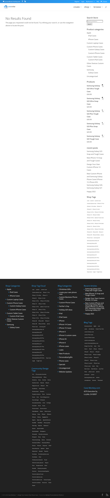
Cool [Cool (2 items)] (40, 405)
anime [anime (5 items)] (44, 380)
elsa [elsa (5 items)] (39, 414)
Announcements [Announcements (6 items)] (88, 326)
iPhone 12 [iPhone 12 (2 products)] (99, 206)
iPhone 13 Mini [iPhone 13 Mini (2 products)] (96, 214)
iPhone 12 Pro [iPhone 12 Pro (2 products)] (90, 212)
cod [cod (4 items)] (44, 402)
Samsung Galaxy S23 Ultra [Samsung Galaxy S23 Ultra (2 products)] (93, 269)
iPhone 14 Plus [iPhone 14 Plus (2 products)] (96, 220)
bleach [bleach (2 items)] (43, 385)
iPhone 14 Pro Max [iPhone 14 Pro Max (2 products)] (99, 223)
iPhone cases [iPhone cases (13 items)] (87, 366)
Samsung (90, 70)
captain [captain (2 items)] (42, 391)
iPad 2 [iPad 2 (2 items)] (85, 349)
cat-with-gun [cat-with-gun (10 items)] (36, 400)
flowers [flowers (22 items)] (49, 414)
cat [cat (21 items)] (38, 397)
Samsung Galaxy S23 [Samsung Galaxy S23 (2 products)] (92, 263)
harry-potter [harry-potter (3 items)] (47, 422)
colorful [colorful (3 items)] (34, 405)
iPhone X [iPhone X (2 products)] (101, 231)
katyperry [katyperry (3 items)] (43, 431)
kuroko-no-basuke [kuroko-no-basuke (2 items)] (43, 434)
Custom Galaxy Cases (96, 49)
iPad (60, 313)
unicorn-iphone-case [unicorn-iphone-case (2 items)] (37, 477)
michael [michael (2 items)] (49, 439)
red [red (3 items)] (40, 457)
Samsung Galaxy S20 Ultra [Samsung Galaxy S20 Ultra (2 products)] (93, 251)
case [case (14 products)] (88, 200)
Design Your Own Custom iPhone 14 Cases (93, 167)
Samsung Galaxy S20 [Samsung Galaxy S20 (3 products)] (92, 243)
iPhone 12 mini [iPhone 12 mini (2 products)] (96, 209)
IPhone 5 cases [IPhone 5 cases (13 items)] (88, 354)
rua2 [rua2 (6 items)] (46, 459)
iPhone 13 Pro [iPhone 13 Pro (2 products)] (90, 217)
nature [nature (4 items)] (39, 445)
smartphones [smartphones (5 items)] (87, 380)
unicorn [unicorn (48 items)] (34, 471)
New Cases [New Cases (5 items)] (87, 368)
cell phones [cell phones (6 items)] (91, 329)
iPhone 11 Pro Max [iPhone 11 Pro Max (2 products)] (91, 206)
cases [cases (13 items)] (85, 329)
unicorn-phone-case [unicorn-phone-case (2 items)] (37, 479)
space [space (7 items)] (47, 462)
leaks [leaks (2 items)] (93, 366)
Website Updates (65, 372)
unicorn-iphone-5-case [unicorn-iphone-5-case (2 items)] (38, 474)
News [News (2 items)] (85, 371)
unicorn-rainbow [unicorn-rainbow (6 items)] (37, 482)
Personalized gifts (65, 357)
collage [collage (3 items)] (49, 402)
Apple (89, 33)
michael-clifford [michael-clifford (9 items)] (36, 442)
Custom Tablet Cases (94, 57)
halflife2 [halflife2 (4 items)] (40, 422)
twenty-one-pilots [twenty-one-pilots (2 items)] (42, 468)
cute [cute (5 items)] (44, 405)
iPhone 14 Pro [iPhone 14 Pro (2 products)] (90, 223)
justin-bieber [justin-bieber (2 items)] (41, 428)
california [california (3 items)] (35, 388)
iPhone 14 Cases (65, 324)
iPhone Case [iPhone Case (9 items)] (97, 363)
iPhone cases (64, 346)
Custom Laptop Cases (95, 43)
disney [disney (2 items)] (34, 414)
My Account (89, 1)
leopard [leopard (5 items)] (35, 437)
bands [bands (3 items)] (42, 382)
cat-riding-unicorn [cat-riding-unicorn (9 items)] (45, 397)
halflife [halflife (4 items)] (34, 422)
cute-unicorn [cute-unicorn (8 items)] (44, 408)
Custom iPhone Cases (96, 53)
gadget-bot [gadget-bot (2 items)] (45, 417)
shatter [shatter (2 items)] (98, 377)
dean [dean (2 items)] (42, 411)
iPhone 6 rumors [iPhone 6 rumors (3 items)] (88, 363)
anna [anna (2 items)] (49, 380)
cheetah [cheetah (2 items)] (43, 400)
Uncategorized (92, 76)
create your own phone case (68, 293)
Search (90, 24)
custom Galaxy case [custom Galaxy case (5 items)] (89, 331)
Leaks (61, 350)
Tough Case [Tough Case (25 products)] (99, 271)
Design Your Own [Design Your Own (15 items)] (88, 346)
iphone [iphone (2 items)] (40, 425)
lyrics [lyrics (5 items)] (43, 439)
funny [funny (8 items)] (39, 417)
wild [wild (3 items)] (50, 482)
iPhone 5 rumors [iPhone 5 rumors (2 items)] (88, 357)
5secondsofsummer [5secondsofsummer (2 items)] (37, 377)
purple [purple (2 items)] (41, 451)
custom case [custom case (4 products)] (98, 200)
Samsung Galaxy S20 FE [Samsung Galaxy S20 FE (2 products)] (92, 246)
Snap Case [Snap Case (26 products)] (89, 271)
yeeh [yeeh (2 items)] (34, 485)
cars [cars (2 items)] (44, 394)
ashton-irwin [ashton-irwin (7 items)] (36, 382)
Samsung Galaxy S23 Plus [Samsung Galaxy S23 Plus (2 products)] (93, 266)
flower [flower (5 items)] (43, 414)
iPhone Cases (93, 39)
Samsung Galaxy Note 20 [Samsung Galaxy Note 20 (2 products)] (93, 240)
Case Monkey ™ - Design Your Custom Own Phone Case (23, 495)
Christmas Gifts (65, 289)
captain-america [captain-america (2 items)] (37, 394)
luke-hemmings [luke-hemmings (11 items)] (36, 439)
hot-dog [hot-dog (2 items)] (34, 425)
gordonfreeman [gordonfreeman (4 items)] (47, 420)
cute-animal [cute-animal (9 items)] (36, 408)
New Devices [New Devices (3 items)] (94, 368)
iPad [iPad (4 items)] (99, 346)
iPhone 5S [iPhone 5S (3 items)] (96, 357)
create (76, 7)
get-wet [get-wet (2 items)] (39, 420)
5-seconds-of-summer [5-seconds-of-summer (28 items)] (41, 374)
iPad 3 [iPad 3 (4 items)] (90, 349)
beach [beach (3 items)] (47, 382)
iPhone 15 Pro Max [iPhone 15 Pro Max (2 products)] (99, 229)
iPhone (61, 321)
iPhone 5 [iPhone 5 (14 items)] (92, 351)
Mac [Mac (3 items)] (97, 366)
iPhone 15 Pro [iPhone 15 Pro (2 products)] (90, 229)
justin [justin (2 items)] (34, 428)
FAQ (98, 1)
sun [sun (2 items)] (34, 465)
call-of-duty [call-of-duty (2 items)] (42, 388)
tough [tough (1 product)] (94, 271)
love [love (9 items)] (40, 437)
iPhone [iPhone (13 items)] (95, 349)
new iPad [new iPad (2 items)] (101, 368)
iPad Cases (92, 36)
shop (86, 7)
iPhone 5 (62, 332)
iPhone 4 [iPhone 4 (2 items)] (100, 349)
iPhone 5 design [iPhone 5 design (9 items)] (97, 354)
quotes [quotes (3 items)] (46, 451)
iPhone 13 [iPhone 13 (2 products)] (89, 214)
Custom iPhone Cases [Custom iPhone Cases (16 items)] (89, 337)
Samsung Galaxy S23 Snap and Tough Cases (93, 289)
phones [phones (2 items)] (98, 371)
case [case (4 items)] (34, 397)
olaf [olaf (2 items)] (50, 445)
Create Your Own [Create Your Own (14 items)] (100, 329)
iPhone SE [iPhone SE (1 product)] (89, 231)
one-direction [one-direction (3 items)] (36, 448)
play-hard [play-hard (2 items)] (35, 451)
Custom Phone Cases (95, 47)
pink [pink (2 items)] (48, 448)
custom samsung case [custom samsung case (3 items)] (89, 340)
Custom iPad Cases (95, 60)
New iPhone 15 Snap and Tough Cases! (94, 294)
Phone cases (64, 361)
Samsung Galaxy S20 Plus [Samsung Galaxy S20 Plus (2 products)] (93, 249)
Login (82, 1)
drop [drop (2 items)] (95, 346)
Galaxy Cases (93, 73)
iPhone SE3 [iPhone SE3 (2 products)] (95, 231)
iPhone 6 (62, 343)
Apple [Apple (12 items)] (95, 326)
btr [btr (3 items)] (47, 385)
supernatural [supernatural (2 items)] (40, 465)
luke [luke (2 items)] (44, 437)
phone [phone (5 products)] (102, 234)
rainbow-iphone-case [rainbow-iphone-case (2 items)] (44, 454)
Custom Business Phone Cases (68, 298)
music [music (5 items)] (34, 445)
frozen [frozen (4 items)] (34, 417)
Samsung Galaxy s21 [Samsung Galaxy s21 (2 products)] (92, 254)
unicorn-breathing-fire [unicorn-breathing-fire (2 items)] (44, 471)
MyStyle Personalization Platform (55, 495)
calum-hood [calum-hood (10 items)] (35, 391)
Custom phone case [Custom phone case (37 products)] (91, 203)
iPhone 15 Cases (65, 328)
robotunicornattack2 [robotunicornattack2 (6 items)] (38, 459)
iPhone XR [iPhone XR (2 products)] (89, 234)
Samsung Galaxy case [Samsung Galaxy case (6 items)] (89, 377)
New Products (64, 354)
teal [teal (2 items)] (46, 465)
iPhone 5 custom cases (67, 335)
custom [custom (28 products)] (92, 200)
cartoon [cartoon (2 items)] (49, 394)
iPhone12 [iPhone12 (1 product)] (89, 209)
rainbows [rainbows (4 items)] (35, 457)
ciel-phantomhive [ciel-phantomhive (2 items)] (37, 402)
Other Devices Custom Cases (15, 320)
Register (77, 1)
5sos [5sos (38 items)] (45, 377)
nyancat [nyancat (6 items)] (45, 445)
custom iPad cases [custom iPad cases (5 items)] (88, 334)
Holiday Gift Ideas (65, 310)
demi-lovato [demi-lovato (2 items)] (48, 411)
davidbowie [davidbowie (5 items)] (35, 411)
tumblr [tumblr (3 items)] (34, 468)
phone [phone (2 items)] (42, 448)
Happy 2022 (91, 191)
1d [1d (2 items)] (33, 374)
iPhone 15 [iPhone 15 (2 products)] (89, 226)
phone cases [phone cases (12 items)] (92, 371)
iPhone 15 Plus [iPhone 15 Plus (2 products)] (96, 226)
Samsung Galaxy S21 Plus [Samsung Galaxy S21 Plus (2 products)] (93, 257)
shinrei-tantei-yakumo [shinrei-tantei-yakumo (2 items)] (38, 462)
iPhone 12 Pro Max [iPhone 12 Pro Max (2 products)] (99, 212)
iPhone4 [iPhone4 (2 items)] (86, 351)
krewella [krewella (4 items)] (35, 434)
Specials (62, 364)
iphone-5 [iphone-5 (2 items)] (46, 425)
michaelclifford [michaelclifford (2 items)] (46, 442)
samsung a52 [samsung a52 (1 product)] (97, 237)
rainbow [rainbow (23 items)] (35, 454)
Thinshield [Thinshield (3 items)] (100, 380)
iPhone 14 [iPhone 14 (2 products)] (89, 220)
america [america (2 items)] (35, 380)
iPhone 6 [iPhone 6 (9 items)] (86, 360)
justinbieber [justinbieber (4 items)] (36, 431)
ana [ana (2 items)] (40, 380)
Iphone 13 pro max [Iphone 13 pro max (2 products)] (99, 217)
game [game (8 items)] (34, 420)
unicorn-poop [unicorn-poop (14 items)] (47, 479)
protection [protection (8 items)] (86, 374)
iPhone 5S (63, 339)
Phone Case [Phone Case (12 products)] (90, 237)
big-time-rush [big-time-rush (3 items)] (36, 385)
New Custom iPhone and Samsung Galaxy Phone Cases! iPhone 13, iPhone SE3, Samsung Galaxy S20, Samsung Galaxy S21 (94, 306)
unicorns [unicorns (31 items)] (45, 482)
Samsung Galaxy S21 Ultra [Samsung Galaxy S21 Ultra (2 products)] (93, 260)
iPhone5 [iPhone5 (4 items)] (97, 351)
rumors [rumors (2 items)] (92, 374)
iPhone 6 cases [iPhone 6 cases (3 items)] (93, 360)
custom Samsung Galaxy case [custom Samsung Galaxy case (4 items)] (91, 343)
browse (97, 7)
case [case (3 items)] (99, 326)
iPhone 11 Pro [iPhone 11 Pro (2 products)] (100, 203)
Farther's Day (64, 306)
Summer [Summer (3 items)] (94, 380)
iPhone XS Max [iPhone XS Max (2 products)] (96, 234)
